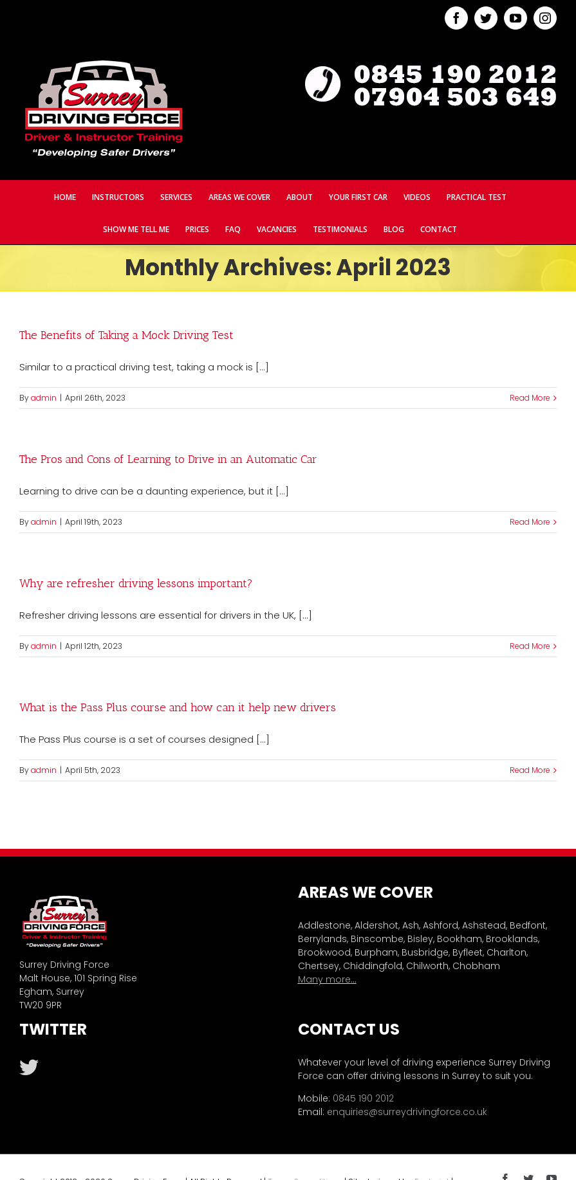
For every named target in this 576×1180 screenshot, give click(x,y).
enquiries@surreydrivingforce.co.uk (407, 1111)
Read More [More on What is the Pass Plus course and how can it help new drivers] (530, 770)
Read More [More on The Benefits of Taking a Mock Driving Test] (530, 397)
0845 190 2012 (363, 1098)
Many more (324, 979)
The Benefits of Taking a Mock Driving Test (126, 335)
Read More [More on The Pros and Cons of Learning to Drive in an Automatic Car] (530, 521)
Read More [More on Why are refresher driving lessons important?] (530, 645)
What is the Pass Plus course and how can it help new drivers (177, 707)
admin (44, 397)
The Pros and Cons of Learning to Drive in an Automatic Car (168, 459)
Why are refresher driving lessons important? (136, 583)
